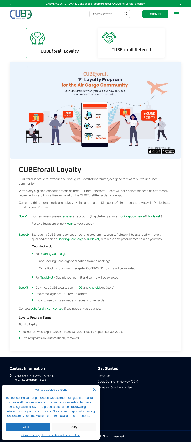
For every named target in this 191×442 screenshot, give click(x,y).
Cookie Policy (30, 435)
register (67, 216)
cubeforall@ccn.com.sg (47, 308)
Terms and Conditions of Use (60, 435)
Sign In (155, 14)
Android (94, 287)
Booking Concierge (132, 216)
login (69, 223)
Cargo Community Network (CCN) (118, 381)
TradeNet (154, 216)
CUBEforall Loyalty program (128, 3)
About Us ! (104, 375)
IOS (80, 287)
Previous (11, 3)
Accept (27, 427)
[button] (94, 389)
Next (180, 3)
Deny (74, 427)
